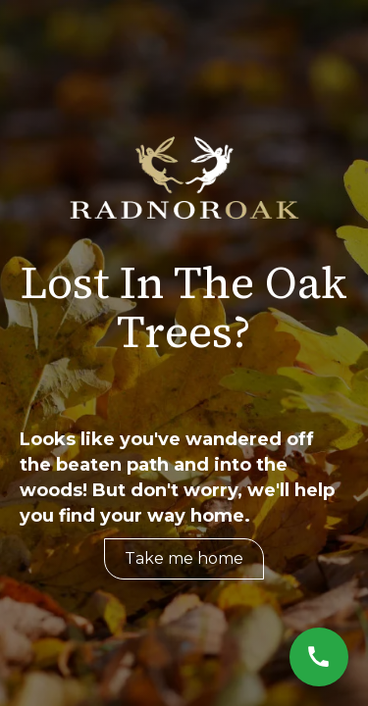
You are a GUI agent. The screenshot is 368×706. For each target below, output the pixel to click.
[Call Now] (318, 657)
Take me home (184, 558)
